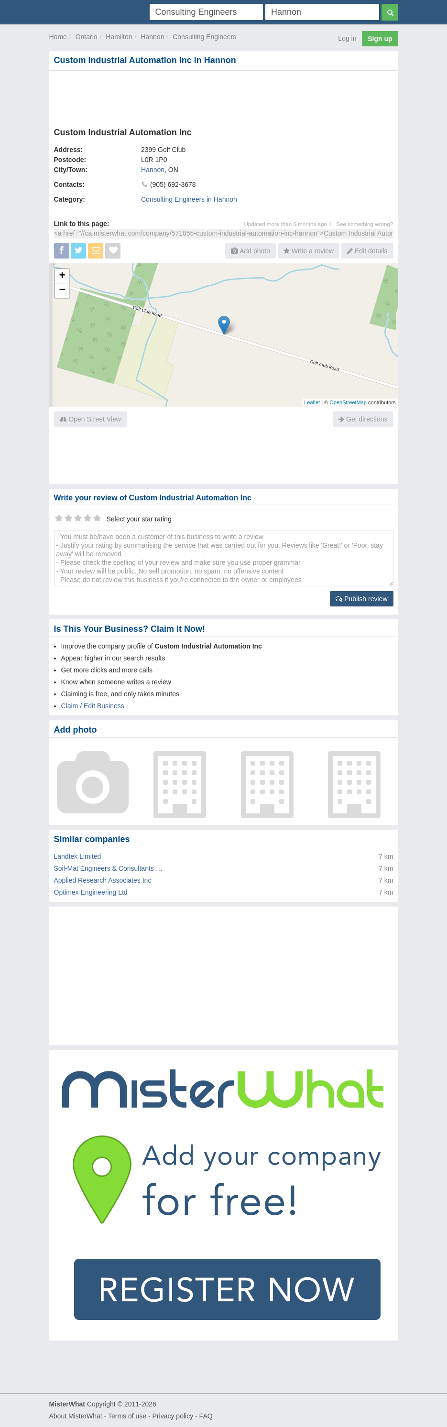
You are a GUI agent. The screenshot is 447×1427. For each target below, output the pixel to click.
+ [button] (62, 276)
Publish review (361, 599)
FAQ (206, 1416)
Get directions (362, 419)
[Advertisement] (223, 97)
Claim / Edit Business (92, 706)
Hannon (152, 37)
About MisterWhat (75, 1416)
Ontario (87, 37)
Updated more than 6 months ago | (290, 224)
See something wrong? (364, 224)
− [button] (62, 290)
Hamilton (119, 37)
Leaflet (312, 402)
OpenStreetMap (348, 402)
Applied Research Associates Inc (103, 880)
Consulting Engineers (204, 37)
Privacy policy (173, 1416)
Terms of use (127, 1416)
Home (58, 37)
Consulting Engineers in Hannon (189, 199)
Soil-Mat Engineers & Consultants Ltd (109, 868)
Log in (347, 38)
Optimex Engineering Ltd (91, 892)
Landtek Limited (77, 856)
